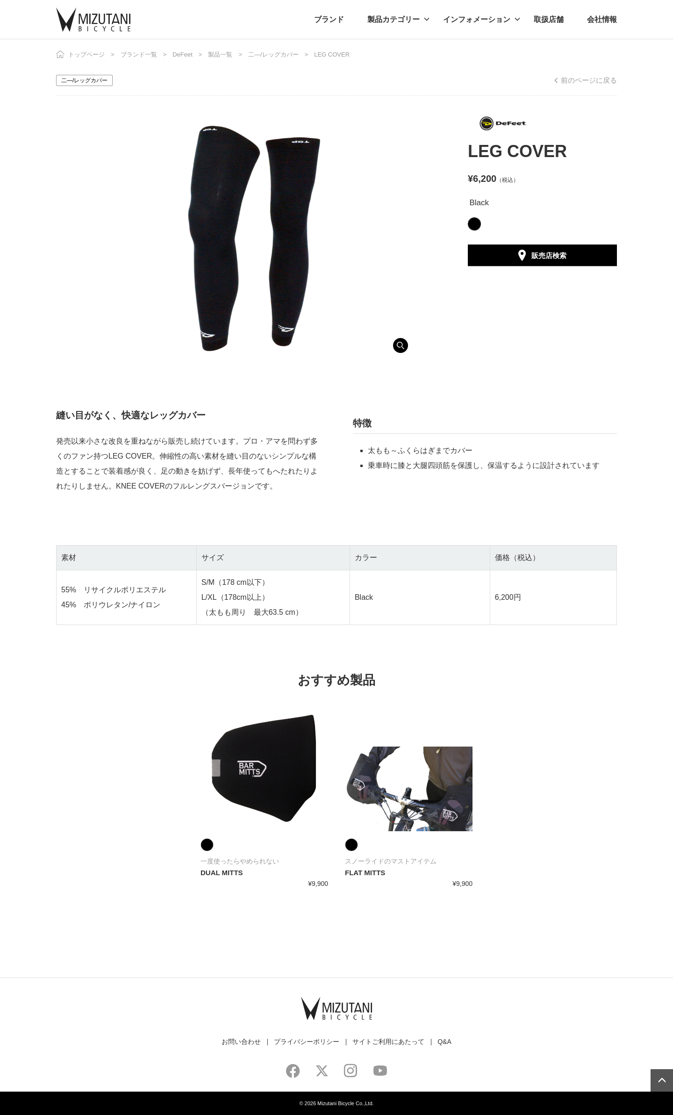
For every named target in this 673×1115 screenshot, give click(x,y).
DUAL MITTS (221, 873)
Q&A (444, 1041)
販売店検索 (548, 255)
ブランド (329, 19)
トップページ (86, 54)
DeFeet (182, 54)
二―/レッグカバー (273, 54)
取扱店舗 (549, 19)
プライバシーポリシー (306, 1041)
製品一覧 (220, 54)
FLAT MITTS (365, 873)
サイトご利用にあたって (388, 1041)
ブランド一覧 (139, 54)
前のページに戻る (589, 80)
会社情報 (602, 19)
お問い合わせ (241, 1041)
